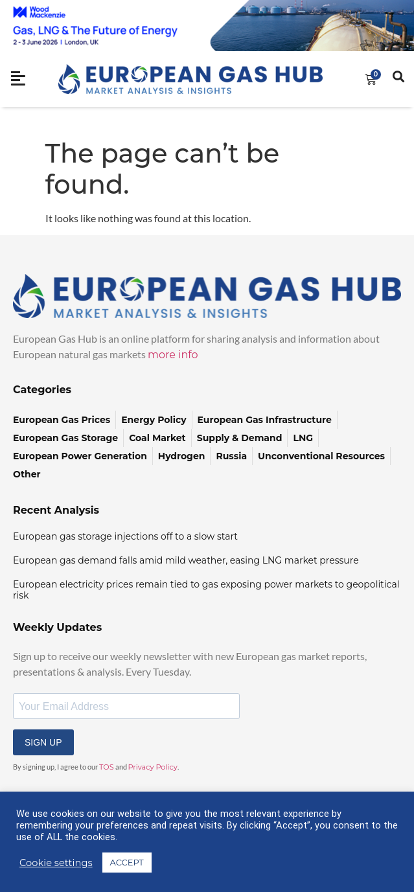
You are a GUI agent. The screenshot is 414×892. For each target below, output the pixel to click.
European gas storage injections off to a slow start (125, 536)
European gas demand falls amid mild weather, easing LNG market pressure (186, 560)
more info (173, 355)
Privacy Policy (153, 767)
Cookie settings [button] (56, 863)
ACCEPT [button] (127, 862)
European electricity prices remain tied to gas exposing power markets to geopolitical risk (206, 589)
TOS (106, 767)
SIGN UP (43, 742)
